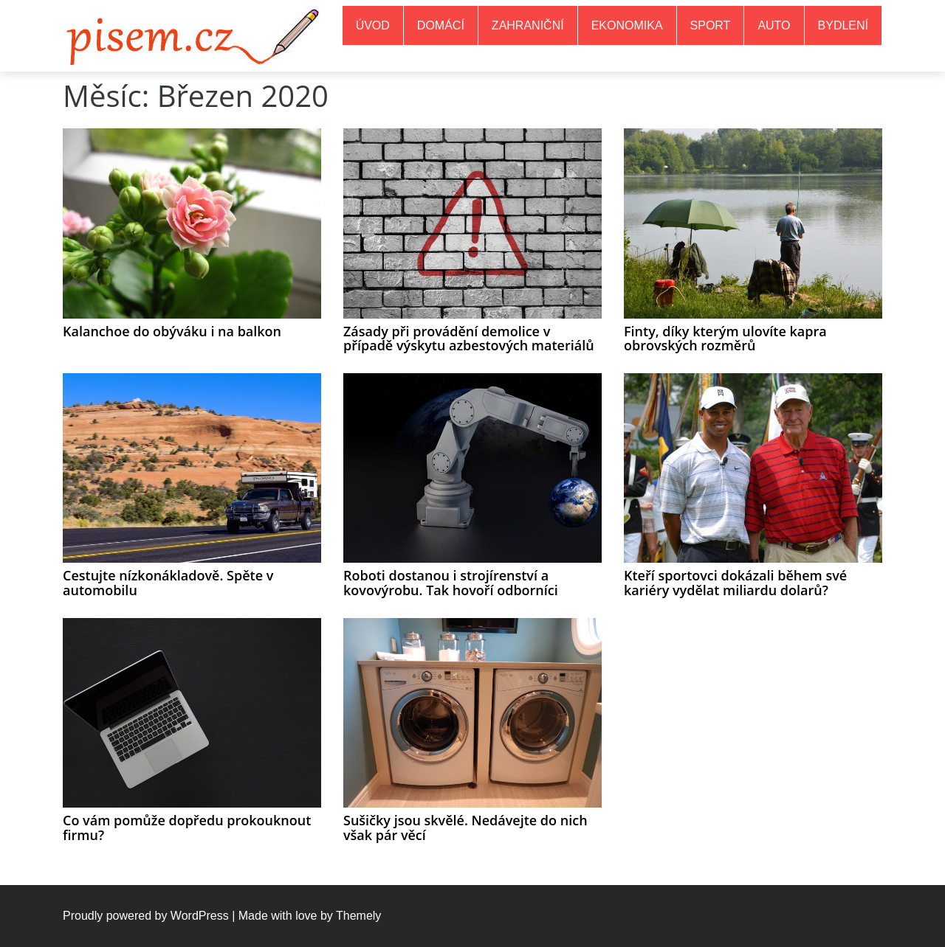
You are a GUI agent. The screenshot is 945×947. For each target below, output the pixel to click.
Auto (773, 25)
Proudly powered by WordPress (146, 915)
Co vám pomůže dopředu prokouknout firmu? (187, 827)
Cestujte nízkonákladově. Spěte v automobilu (168, 582)
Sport (710, 25)
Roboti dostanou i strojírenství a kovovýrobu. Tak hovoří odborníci (450, 582)
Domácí (440, 25)
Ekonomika (627, 25)
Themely (358, 915)
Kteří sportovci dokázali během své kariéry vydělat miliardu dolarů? (735, 582)
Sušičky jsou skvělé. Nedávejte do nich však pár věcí (465, 827)
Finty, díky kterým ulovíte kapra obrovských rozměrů (725, 338)
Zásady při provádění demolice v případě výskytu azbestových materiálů (468, 338)
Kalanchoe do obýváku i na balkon (172, 331)
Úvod (373, 25)
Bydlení (843, 25)
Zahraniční (528, 25)
